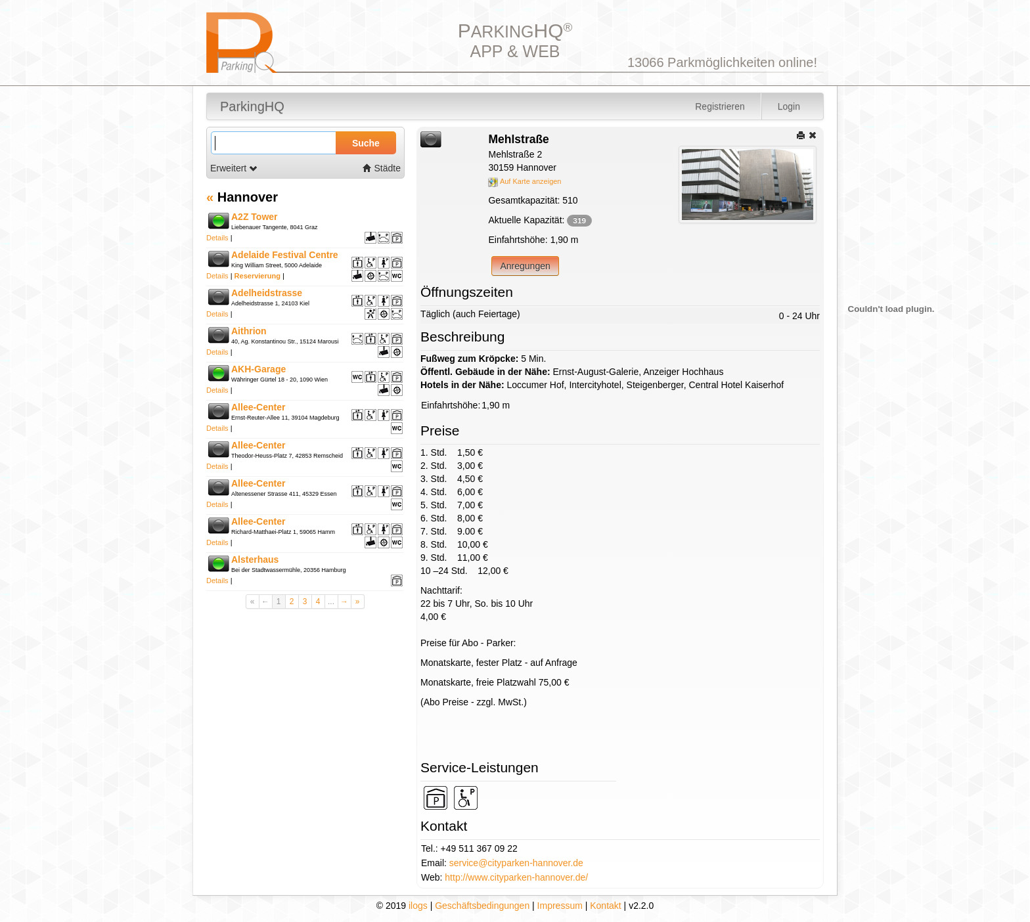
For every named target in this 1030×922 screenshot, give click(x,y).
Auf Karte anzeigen (524, 181)
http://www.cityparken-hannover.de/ (516, 877)
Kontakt (605, 905)
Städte (382, 168)
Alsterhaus (255, 559)
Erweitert (234, 168)
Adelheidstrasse (266, 293)
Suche (366, 143)
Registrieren (719, 106)
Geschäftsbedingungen (482, 905)
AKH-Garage (258, 369)
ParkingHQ (252, 106)
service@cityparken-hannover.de (516, 863)
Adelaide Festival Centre (284, 255)
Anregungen (525, 266)
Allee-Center (258, 407)
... (331, 601)
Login (789, 106)
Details (217, 238)
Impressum (560, 905)
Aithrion (249, 331)
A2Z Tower (254, 216)
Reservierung (257, 276)
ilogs (418, 905)
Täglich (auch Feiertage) (470, 314)
